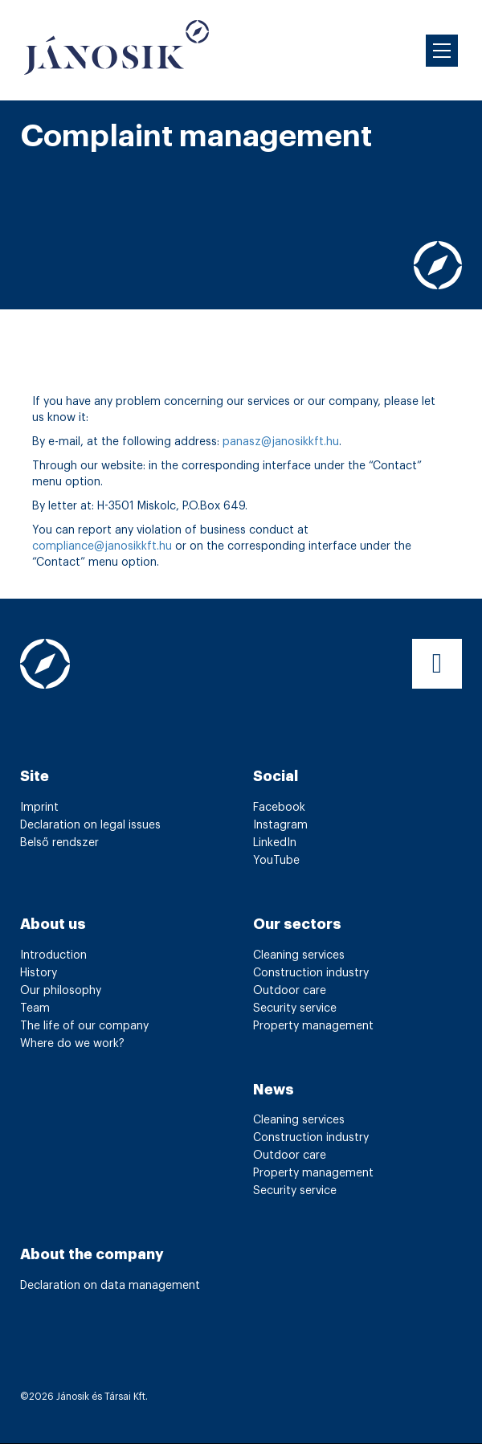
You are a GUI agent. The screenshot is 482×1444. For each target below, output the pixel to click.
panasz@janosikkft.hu (281, 442)
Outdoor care (289, 990)
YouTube (276, 860)
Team (35, 1008)
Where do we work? (72, 1043)
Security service (295, 1008)
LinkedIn (274, 843)
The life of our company (84, 1026)
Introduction (53, 955)
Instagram (280, 825)
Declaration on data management (110, 1285)
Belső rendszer (59, 843)
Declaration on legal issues (90, 825)
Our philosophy (60, 990)
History (38, 973)
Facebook (279, 807)
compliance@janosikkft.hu (102, 546)
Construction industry (311, 973)
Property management (313, 1026)
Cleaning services (299, 955)
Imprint (39, 807)
